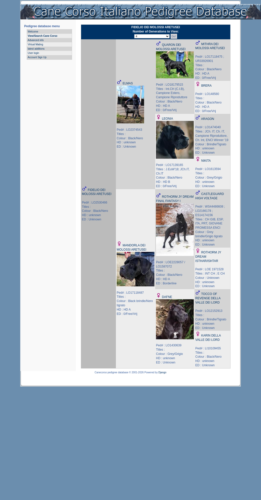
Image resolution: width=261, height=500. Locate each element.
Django (162, 372)
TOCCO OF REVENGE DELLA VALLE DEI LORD (207, 298)
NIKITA (206, 160)
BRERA (206, 85)
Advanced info (36, 40)
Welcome (33, 31)
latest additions (36, 48)
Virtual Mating (35, 44)
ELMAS (128, 83)
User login (33, 53)
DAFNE (167, 297)
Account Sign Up (37, 57)
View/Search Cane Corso (42, 36)
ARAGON (207, 119)
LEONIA (167, 118)
